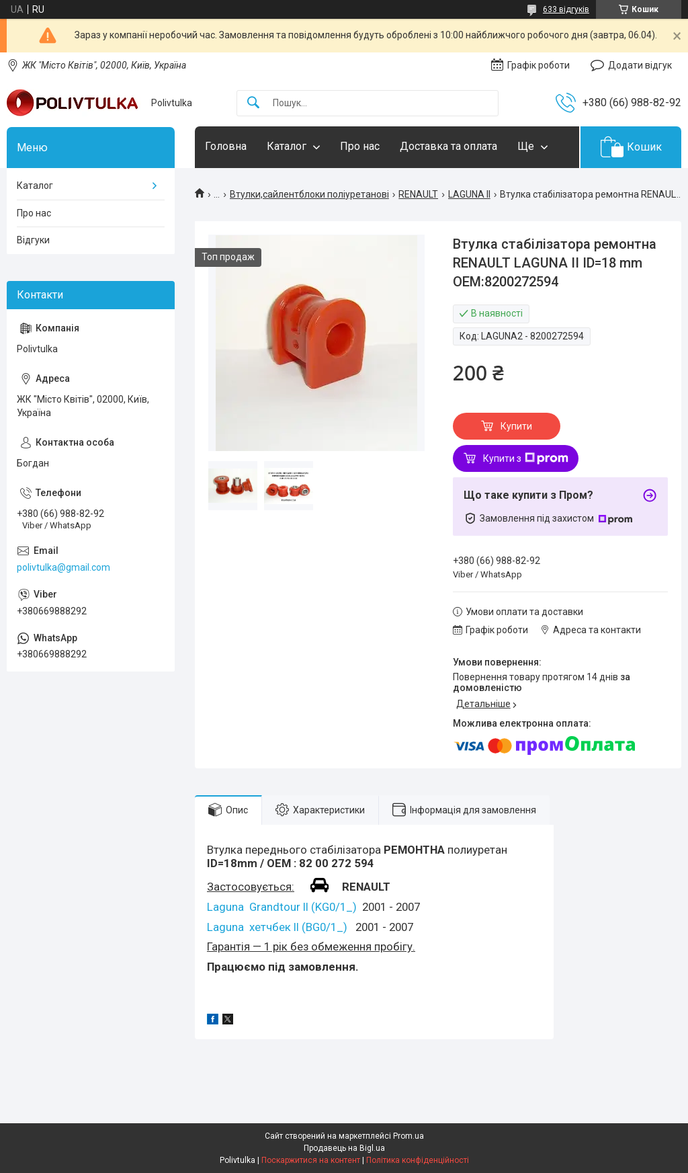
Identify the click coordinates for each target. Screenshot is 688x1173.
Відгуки (33, 240)
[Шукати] (253, 103)
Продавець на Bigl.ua (344, 1148)
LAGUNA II (469, 194)
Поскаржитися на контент (310, 1160)
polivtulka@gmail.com (63, 567)
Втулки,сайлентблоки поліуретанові (309, 194)
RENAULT (418, 194)
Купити (516, 426)
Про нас (360, 146)
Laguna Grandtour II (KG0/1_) (282, 907)
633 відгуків (566, 9)
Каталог (286, 146)
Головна (226, 146)
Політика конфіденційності (417, 1160)
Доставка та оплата (448, 146)
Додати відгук (640, 65)
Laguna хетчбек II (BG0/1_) (277, 927)
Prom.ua (408, 1136)
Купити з (525, 458)
